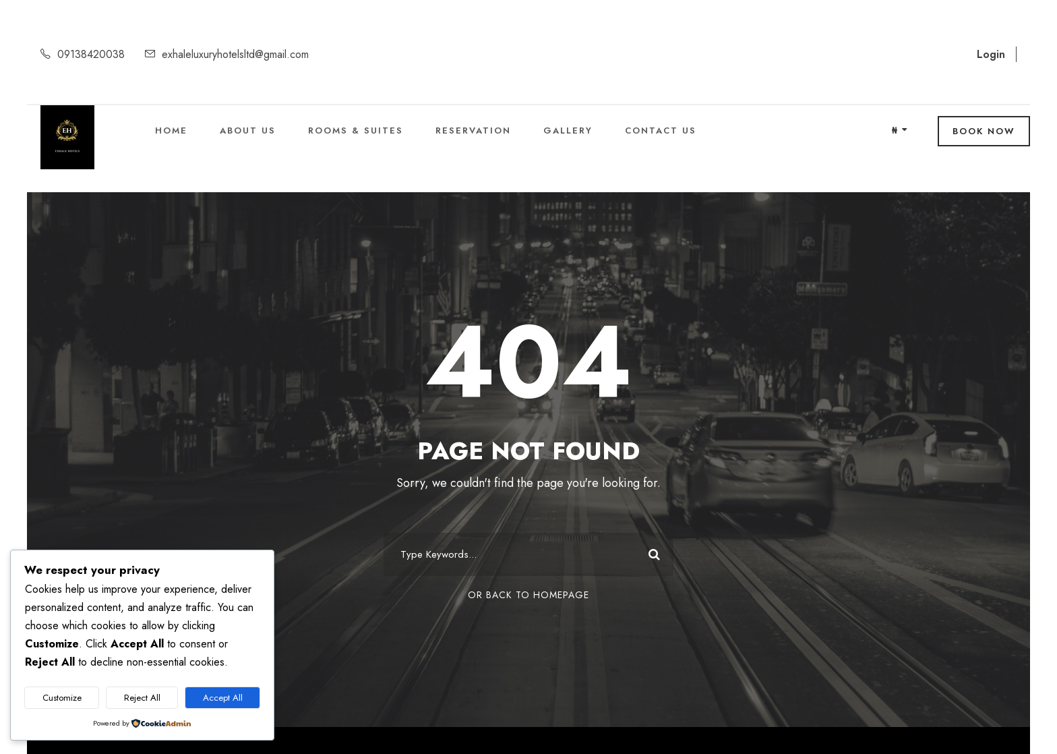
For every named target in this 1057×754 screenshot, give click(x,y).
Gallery (568, 130)
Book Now (984, 131)
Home (171, 130)
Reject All (142, 697)
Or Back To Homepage (528, 595)
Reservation (473, 130)
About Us (248, 130)
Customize (62, 697)
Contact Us (660, 130)
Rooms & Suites (355, 130)
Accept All (223, 697)
